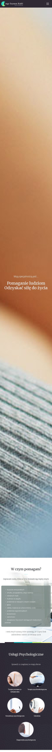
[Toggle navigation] (48, 4)
